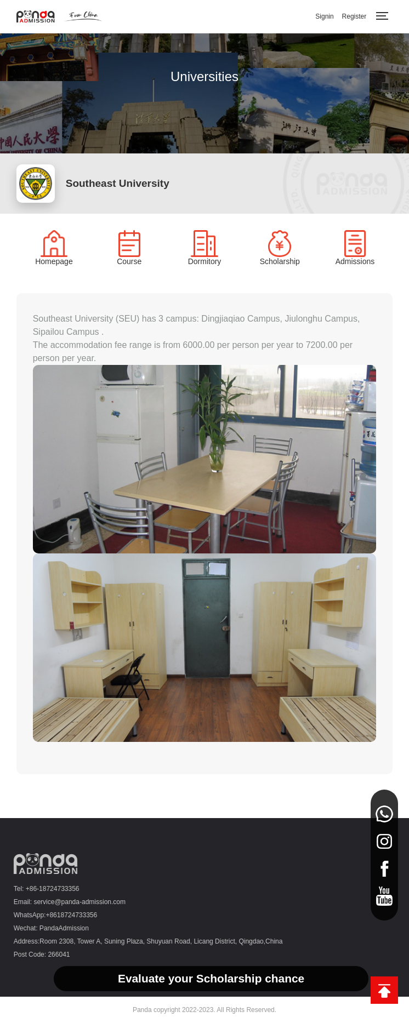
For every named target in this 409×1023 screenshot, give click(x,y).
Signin (324, 16)
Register (354, 16)
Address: (24, 941)
